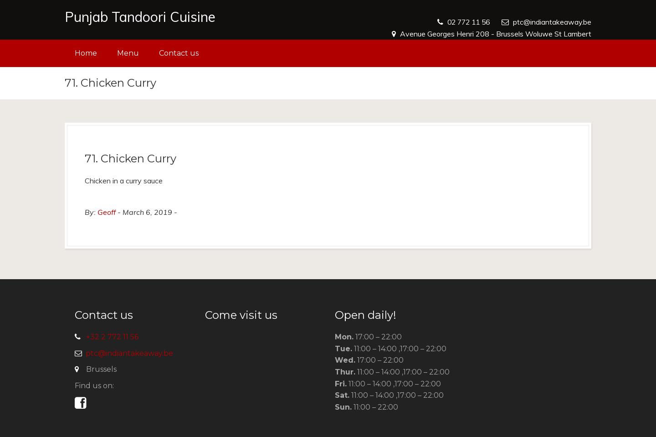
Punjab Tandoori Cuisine (140, 17)
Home (86, 53)
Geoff (106, 212)
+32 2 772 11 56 (112, 337)
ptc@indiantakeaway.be (551, 21)
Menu (128, 53)
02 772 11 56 (466, 21)
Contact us (179, 53)
